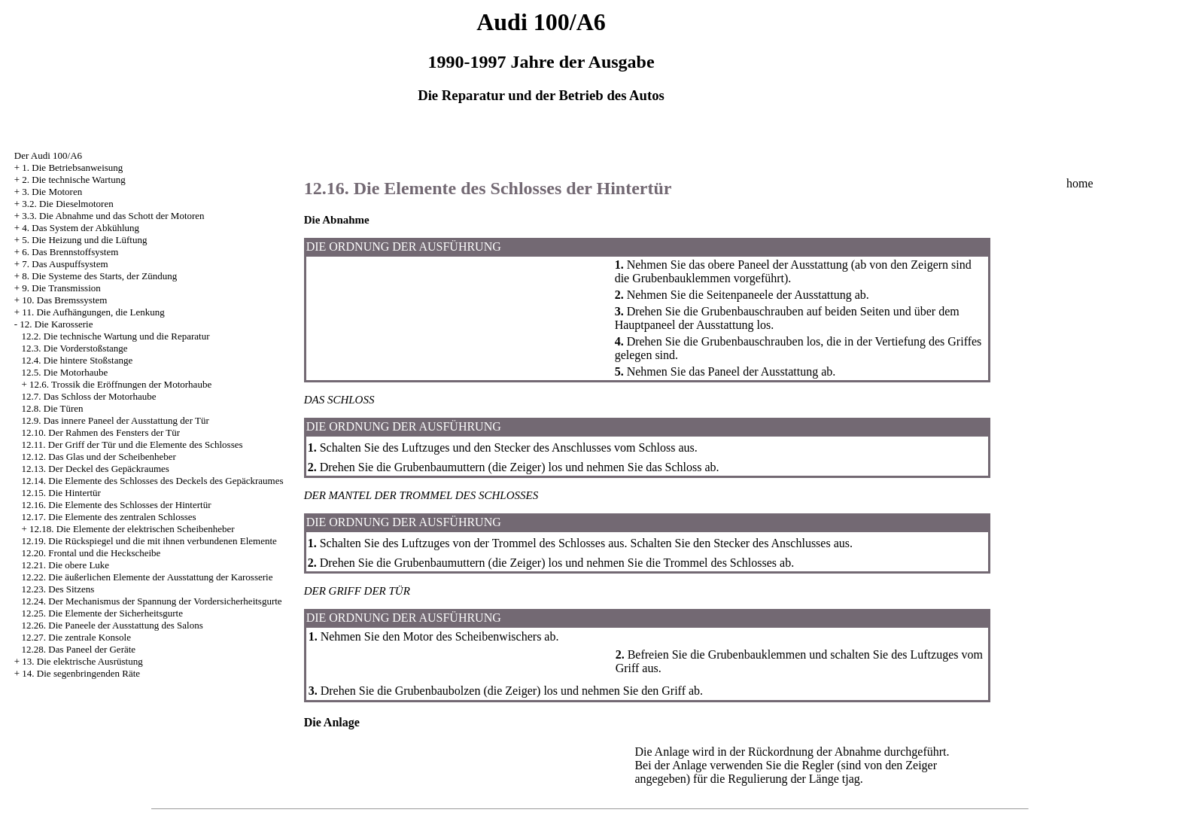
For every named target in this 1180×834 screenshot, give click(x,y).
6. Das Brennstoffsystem (70, 251)
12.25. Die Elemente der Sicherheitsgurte (102, 613)
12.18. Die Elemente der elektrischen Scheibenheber (132, 528)
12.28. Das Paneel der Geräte (79, 649)
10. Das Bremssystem (64, 300)
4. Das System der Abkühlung (80, 227)
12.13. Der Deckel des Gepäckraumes (95, 468)
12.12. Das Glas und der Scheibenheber (99, 456)
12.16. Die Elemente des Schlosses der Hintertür (116, 504)
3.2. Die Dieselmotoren (67, 203)
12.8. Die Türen (53, 408)
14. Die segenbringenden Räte (81, 673)
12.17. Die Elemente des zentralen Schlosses (109, 516)
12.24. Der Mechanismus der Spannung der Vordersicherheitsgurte (152, 601)
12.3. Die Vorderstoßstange (75, 348)
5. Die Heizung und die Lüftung (84, 239)
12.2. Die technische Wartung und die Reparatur (116, 336)
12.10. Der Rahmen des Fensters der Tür (101, 432)
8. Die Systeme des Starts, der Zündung (99, 276)
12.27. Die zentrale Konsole (76, 637)
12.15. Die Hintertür (61, 492)
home (1079, 183)
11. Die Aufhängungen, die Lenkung (93, 312)
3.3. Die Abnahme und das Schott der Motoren (113, 215)
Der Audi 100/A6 (48, 155)
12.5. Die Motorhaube (65, 372)
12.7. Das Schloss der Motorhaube (89, 396)
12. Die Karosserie (56, 324)
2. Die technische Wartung (73, 179)
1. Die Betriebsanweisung (72, 167)
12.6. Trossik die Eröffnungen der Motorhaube (120, 384)
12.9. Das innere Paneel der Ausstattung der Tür (115, 420)
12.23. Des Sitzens (58, 589)
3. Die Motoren (52, 191)
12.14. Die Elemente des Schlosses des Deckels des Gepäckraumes (153, 480)
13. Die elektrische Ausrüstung (82, 661)
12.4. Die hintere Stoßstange (77, 360)
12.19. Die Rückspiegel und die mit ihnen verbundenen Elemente (149, 540)
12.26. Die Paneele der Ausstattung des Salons (112, 625)
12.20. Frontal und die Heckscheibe (91, 553)
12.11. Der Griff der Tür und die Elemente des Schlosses (132, 444)
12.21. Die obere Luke (66, 565)
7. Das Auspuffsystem (65, 263)
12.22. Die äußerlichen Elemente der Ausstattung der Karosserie (147, 577)
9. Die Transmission (61, 288)
